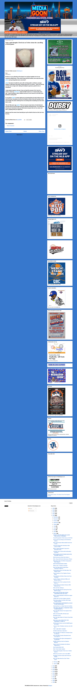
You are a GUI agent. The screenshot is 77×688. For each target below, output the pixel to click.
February (56, 661)
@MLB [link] (7, 80)
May (55, 529)
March (55, 533)
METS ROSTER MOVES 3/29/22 (60, 563)
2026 (53, 508)
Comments (31, 510)
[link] (8, 74)
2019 (53, 669)
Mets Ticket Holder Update (59, 649)
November (56, 518)
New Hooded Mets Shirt (58, 647)
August (55, 524)
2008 (53, 682)
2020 (53, 667)
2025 (53, 510)
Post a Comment (10, 125)
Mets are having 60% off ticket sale (61, 613)
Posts (30, 508)
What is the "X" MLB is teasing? (60, 565)
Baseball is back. (57, 615)
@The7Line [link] (16, 91)
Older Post (41, 131)
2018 (53, 671)
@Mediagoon (19, 70)
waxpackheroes (60, 142)
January (55, 663)
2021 (53, 665)
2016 (53, 674)
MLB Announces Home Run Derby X (61, 557)
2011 (53, 676)
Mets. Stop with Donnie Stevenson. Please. (62, 559)
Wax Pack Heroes (52, 142)
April (55, 531)
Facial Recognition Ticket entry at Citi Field (62, 537)
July (55, 526)
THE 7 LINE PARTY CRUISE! (59, 628)
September (56, 522)
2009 (53, 680)
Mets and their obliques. (58, 587)
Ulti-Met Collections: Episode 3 (60, 630)
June (55, 527)
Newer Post (8, 131)
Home (25, 131)
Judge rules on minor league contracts (61, 598)
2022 (53, 515)
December (56, 517)
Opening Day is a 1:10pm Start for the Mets (62, 606)
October (55, 520)
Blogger (50, 685)
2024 (53, 511)
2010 (53, 678)
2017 (53, 673)
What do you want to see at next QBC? (61, 653)
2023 (53, 513)
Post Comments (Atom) (28, 134)
